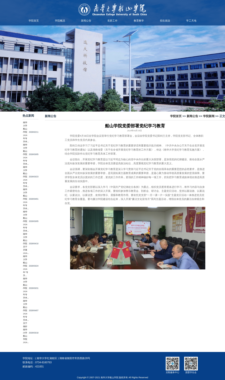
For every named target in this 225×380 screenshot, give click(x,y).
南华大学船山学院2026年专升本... (26, 132)
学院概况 (60, 20)
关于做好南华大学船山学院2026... (26, 333)
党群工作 (112, 20)
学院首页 (34, 20)
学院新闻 (209, 116)
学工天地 (191, 20)
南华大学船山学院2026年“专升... (25, 266)
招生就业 (165, 20)
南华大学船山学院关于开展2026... (26, 243)
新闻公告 (86, 20)
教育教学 (139, 20)
